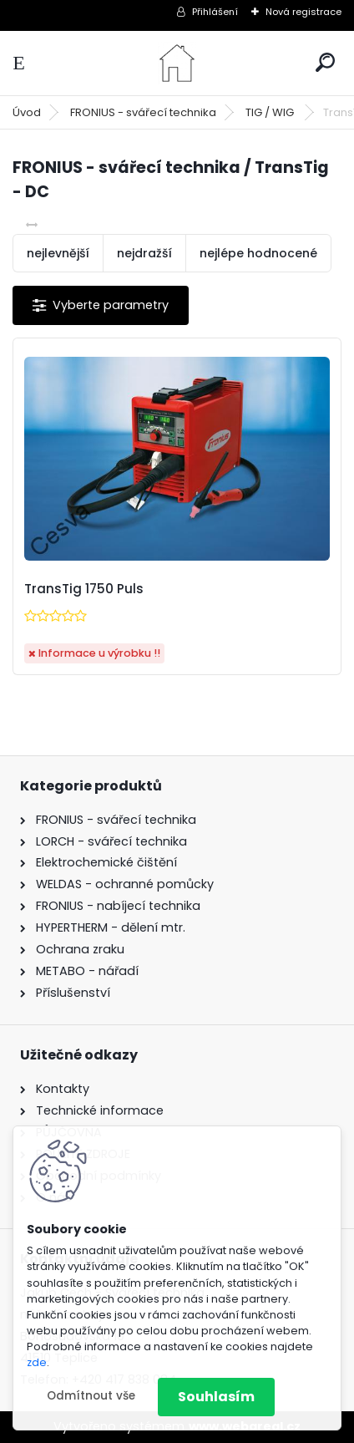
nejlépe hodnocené (258, 253)
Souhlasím (216, 1396)
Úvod (27, 112)
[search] (325, 62)
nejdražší (144, 253)
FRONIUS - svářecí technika (143, 112)
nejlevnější (58, 253)
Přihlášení (215, 11)
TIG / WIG (270, 112)
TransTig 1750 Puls (84, 589)
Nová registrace (303, 11)
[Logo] (177, 63)
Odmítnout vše (91, 1396)
